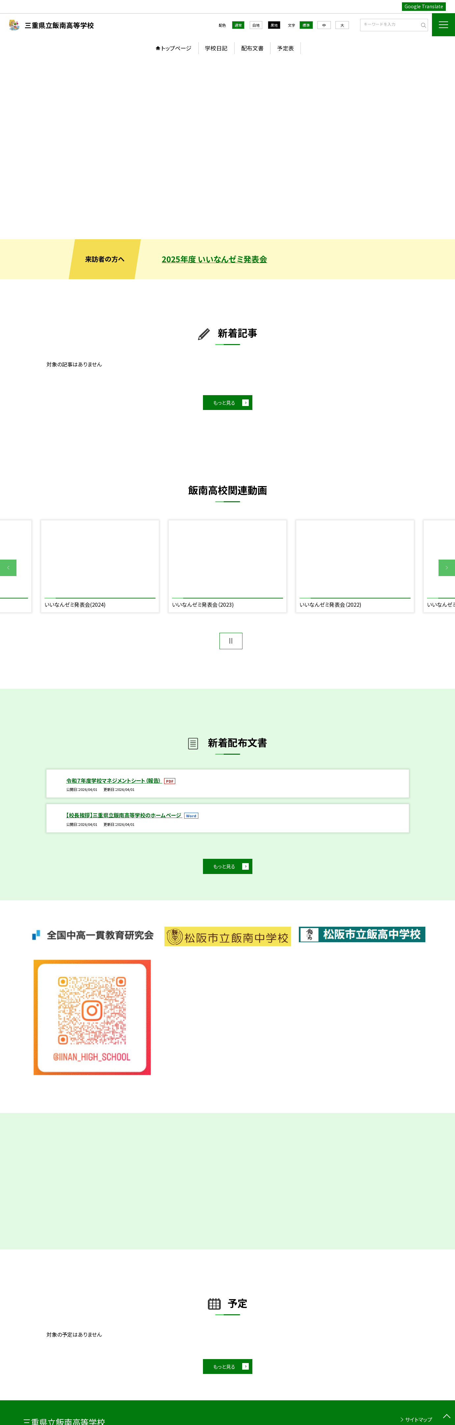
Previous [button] (8, 568)
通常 (238, 25)
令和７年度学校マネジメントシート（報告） (114, 780)
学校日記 (216, 48)
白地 (256, 25)
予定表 (285, 48)
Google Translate (424, 6)
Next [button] (447, 568)
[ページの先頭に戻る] (447, 1417)
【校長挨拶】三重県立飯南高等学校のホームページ (124, 815)
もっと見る (224, 402)
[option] (227, 148)
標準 (306, 25)
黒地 (274, 25)
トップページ (176, 48)
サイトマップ (418, 1419)
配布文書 (252, 48)
